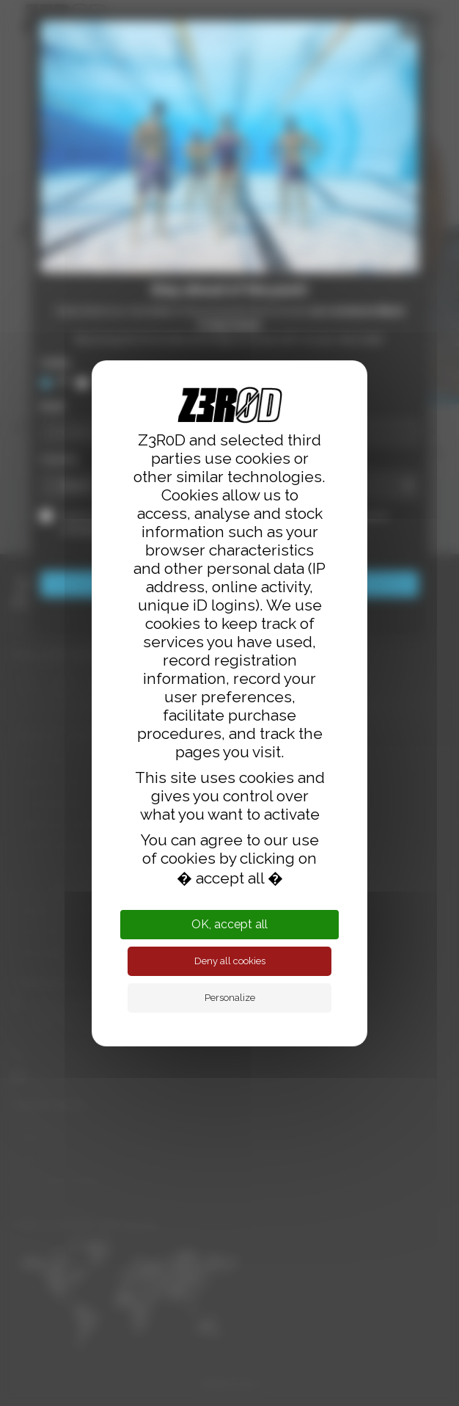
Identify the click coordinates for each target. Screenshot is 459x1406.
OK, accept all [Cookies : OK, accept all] (229, 924)
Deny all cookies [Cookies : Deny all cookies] (229, 960)
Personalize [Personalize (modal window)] (230, 997)
